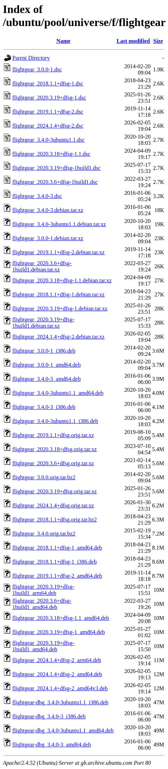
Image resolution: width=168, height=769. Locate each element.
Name (63, 41)
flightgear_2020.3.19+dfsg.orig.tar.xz (54, 491)
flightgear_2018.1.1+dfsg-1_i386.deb (54, 562)
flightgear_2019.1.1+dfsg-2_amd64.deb (57, 576)
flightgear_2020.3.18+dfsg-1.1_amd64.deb (60, 618)
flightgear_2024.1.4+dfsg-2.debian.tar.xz (58, 337)
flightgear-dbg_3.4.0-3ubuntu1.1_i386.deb (60, 702)
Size (158, 41)
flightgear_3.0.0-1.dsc (37, 69)
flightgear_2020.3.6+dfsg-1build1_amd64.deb (41, 604)
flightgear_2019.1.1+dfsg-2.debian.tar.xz (58, 252)
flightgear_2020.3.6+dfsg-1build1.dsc (55, 182)
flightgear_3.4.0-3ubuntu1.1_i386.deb (55, 421)
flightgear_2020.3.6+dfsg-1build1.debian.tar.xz (41, 266)
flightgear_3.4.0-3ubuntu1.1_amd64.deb (58, 393)
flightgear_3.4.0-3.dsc (37, 196)
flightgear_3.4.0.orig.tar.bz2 (43, 534)
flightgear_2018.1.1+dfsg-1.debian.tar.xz (58, 294)
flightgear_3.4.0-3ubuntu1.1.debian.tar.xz (59, 224)
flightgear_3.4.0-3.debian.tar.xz (47, 210)
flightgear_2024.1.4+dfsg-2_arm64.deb (56, 660)
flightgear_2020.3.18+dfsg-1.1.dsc (51, 154)
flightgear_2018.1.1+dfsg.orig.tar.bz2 (54, 520)
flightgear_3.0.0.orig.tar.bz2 (43, 477)
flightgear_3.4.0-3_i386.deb (43, 407)
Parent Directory (31, 58)
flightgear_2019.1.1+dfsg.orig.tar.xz (53, 435)
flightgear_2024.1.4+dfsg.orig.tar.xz (53, 505)
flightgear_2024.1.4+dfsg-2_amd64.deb (57, 674)
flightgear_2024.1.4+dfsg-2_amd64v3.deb (60, 688)
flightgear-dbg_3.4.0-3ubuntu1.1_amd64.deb (63, 730)
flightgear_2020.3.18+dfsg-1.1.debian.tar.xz (62, 280)
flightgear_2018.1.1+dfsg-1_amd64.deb (57, 548)
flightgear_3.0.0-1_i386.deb (43, 351)
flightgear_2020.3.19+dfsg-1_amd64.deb (58, 632)
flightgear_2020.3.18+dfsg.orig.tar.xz (54, 449)
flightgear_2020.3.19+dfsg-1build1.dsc (56, 168)
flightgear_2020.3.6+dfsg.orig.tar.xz (53, 463)
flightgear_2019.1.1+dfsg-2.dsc (47, 112)
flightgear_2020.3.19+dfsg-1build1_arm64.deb (43, 590)
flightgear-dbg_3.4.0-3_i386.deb (49, 716)
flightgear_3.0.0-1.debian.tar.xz (47, 238)
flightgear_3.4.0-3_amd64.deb (46, 379)
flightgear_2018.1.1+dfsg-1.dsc (47, 83)
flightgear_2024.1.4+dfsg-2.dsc (47, 126)
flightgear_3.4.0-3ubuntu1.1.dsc (48, 140)
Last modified (133, 41)
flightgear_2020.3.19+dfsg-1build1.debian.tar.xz (43, 322)
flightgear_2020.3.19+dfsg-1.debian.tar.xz (59, 309)
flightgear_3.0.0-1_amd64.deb (46, 365)
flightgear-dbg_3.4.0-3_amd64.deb (51, 745)
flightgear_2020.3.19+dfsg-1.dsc (49, 98)
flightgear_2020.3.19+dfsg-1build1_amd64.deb (43, 646)
